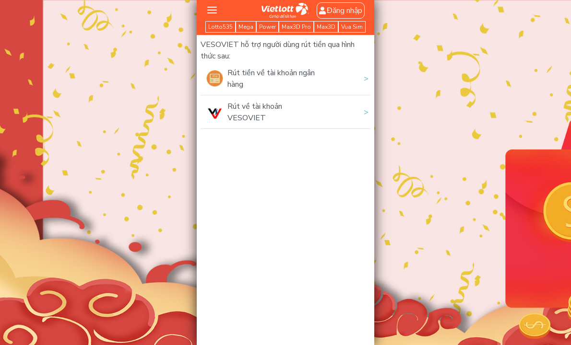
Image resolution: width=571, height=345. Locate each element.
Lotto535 (220, 27)
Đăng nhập (340, 10)
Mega (245, 27)
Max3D (326, 27)
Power (267, 27)
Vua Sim (352, 27)
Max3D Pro (296, 27)
